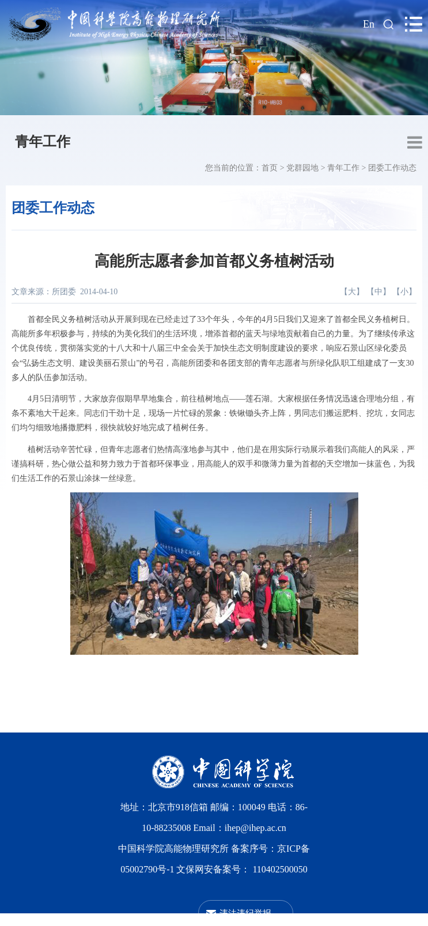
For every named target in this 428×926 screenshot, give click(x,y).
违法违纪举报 (245, 913)
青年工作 (42, 141)
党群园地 (302, 168)
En (368, 24)
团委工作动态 (392, 168)
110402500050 (279, 869)
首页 (270, 168)
